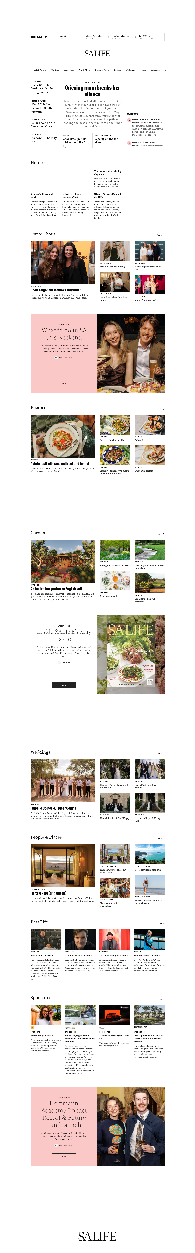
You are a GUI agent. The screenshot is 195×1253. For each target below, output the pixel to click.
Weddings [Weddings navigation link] (130, 69)
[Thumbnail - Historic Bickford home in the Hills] (108, 294)
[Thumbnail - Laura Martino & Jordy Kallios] (150, 872)
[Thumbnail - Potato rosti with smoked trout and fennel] (63, 542)
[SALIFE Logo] (97, 53)
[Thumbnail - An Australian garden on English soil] (63, 668)
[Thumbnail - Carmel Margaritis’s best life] (148, 196)
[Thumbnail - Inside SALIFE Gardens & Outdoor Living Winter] (44, 95)
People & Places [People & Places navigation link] (102, 69)
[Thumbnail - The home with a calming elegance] (76, 248)
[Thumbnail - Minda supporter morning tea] (150, 354)
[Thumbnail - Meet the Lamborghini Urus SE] (114, 1124)
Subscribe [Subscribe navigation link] (155, 69)
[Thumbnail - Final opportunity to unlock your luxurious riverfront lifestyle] (149, 1130)
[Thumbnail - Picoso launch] (148, 150)
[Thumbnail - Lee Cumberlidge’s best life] (114, 1048)
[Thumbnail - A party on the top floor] (108, 187)
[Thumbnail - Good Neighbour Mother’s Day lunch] (63, 369)
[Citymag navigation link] (97, 37)
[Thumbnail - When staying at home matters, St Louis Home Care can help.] (80, 1138)
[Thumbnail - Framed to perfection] (46, 1127)
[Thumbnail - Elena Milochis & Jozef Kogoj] (115, 904)
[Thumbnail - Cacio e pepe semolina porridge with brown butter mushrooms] (148, 173)
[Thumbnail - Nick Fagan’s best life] (46, 1054)
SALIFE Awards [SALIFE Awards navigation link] (39, 69)
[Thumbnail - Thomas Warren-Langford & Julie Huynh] (115, 872)
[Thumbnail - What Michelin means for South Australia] (44, 133)
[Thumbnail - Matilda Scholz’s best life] (149, 1048)
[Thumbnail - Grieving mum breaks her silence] (92, 123)
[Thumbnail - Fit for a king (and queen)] (63, 972)
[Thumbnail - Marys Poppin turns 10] (150, 386)
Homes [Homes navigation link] (143, 69)
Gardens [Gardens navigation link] (55, 69)
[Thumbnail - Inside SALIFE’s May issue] (44, 175)
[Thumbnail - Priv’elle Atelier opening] (115, 353)
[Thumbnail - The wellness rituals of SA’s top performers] (150, 988)
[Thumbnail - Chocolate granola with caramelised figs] (76, 189)
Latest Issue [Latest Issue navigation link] (69, 69)
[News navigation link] (70, 37)
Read (64, 482)
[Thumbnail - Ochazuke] (150, 526)
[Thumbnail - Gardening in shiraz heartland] (150, 686)
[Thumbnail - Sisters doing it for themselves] (115, 991)
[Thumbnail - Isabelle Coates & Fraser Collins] (63, 888)
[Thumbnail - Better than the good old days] (148, 127)
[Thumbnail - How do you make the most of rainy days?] (150, 653)
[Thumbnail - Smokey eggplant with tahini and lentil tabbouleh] (115, 558)
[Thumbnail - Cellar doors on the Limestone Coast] (44, 160)
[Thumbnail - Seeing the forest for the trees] (115, 651)
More (161, 333)
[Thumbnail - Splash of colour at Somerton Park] (76, 293)
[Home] (44, 37)
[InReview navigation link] (124, 37)
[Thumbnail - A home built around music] (45, 293)
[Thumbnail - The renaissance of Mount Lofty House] (115, 957)
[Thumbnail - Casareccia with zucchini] (115, 526)
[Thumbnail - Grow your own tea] (115, 682)
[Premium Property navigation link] (151, 37)
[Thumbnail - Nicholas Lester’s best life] (80, 1048)
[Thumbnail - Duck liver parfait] (150, 557)
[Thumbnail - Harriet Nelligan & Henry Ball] (150, 906)
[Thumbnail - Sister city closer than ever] (150, 956)
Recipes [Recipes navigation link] (117, 69)
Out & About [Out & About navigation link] (84, 69)
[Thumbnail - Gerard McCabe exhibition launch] (115, 385)
